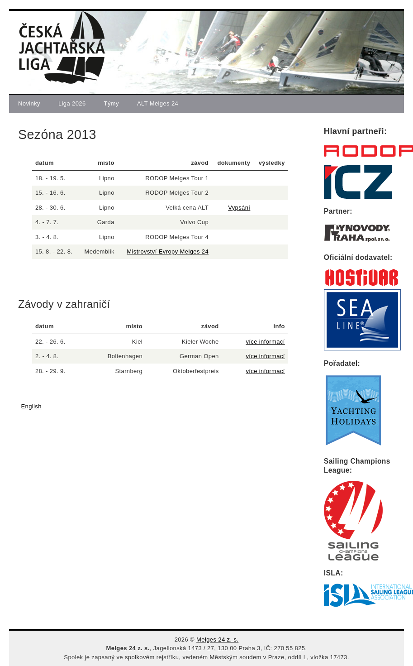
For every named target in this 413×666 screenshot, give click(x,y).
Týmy (111, 103)
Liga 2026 (72, 103)
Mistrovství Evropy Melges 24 (168, 251)
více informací (265, 341)
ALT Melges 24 (157, 103)
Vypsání (239, 207)
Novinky (29, 103)
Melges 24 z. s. (217, 639)
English (31, 406)
